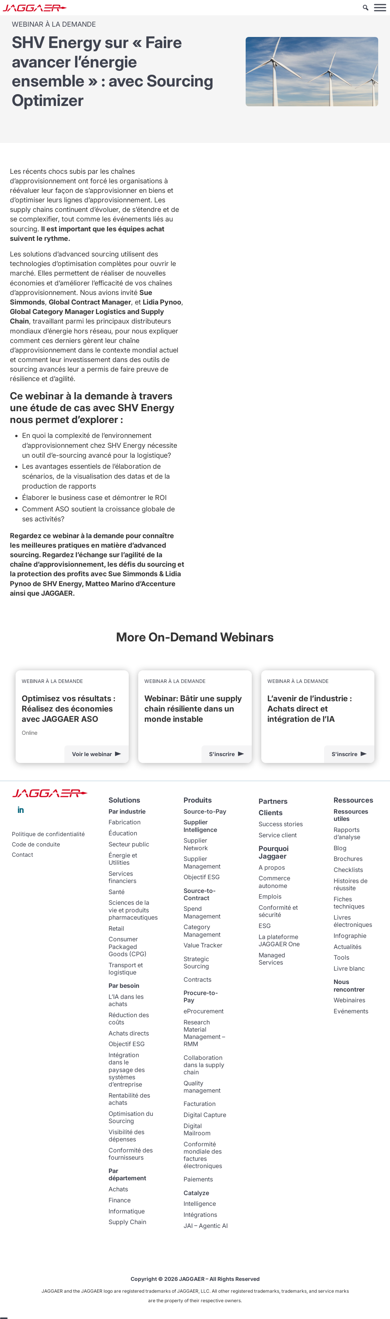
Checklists (348, 869)
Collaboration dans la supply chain (204, 1064)
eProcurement (204, 1011)
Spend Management (202, 912)
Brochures (348, 858)
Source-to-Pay (205, 811)
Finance (120, 1200)
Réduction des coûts (129, 1018)
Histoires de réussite (351, 884)
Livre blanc (349, 968)
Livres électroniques (353, 920)
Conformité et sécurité (278, 911)
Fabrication (125, 822)
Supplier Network (196, 844)
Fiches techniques (349, 902)
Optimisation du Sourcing (131, 1116)
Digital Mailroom (197, 1129)
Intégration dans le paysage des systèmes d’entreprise (127, 1069)
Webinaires (349, 1000)
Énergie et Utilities (123, 858)
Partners (273, 801)
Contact (22, 854)
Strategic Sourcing (196, 962)
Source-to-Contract (200, 893)
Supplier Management (202, 862)
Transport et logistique (126, 968)
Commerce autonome (274, 881)
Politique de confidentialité (48, 833)
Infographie (350, 935)
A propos (272, 867)
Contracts (197, 979)
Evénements (351, 1011)
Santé (117, 891)
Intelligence (200, 1203)
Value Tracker (203, 945)
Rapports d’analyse (347, 832)
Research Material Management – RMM (204, 1033)
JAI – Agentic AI (206, 1225)
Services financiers (122, 876)
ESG (265, 926)
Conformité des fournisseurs (131, 1153)
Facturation (200, 1103)
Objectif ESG (127, 1044)
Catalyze (196, 1192)
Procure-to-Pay (201, 996)
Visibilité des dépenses (126, 1135)
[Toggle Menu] (380, 7)
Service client (278, 834)
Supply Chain (127, 1222)
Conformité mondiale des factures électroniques (203, 1155)
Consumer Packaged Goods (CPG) (128, 946)
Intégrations (200, 1214)
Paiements (198, 1179)
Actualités (347, 946)
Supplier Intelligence (200, 825)
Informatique (127, 1211)
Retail (116, 928)
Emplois (270, 896)
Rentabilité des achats (129, 1098)
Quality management (202, 1086)
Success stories (281, 823)
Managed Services (272, 958)
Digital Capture (205, 1114)
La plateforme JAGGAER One (279, 940)
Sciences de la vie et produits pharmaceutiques (133, 910)
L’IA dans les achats (126, 999)
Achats (118, 1188)
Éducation (123, 833)
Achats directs (129, 1033)
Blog (340, 847)
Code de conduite (36, 844)
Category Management (202, 930)
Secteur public (129, 844)
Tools (341, 957)
